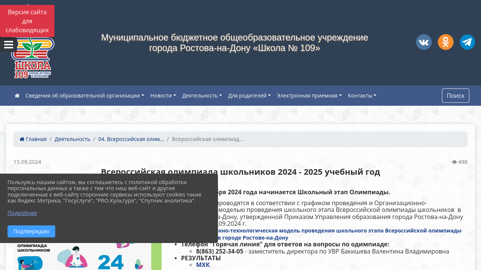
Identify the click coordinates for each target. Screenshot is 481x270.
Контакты (360, 95)
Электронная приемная (307, 95)
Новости (161, 95)
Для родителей (247, 95)
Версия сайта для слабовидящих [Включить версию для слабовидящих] (27, 21)
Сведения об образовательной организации (83, 95)
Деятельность (200, 95)
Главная (33, 138)
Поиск (455, 96)
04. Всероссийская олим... (131, 138)
